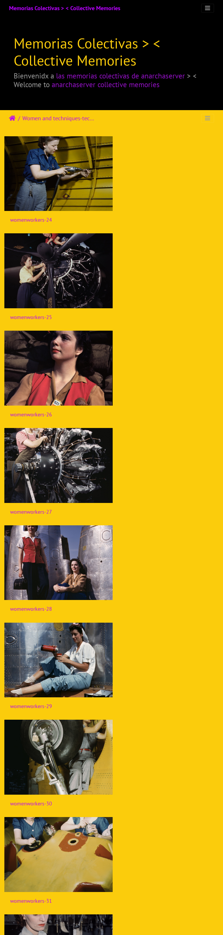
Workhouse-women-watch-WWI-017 (162, 683)
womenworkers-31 (142, 496)
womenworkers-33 (142, 590)
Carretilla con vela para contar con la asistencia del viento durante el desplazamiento (167, 777)
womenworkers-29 (142, 403)
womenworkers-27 (142, 309)
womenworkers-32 (31, 590)
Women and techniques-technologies (58, 118)
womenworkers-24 (31, 216)
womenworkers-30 (31, 496)
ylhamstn (20, 777)
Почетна (12, 118)
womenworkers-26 (31, 309)
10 (125, 901)
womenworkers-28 (31, 403)
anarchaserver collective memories (106, 84)
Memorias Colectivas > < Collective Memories (64, 8)
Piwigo (123, 923)
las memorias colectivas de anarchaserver (120, 75)
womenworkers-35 (31, 683)
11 (140, 901)
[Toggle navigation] (207, 8)
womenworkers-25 (142, 216)
